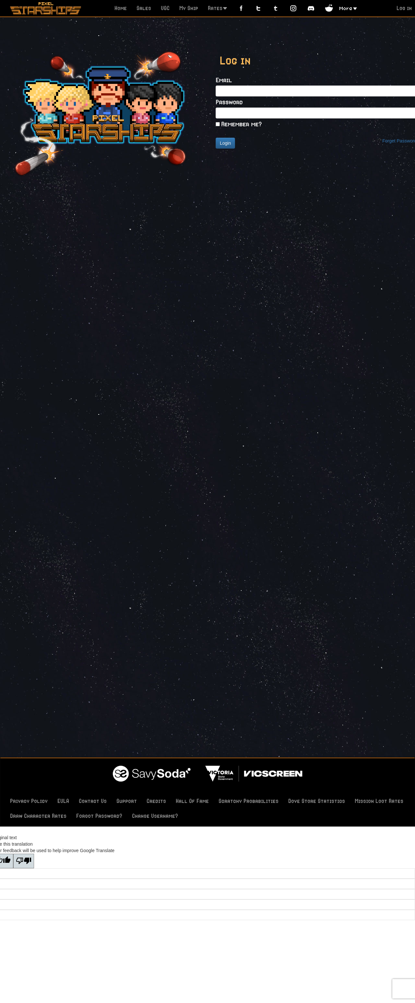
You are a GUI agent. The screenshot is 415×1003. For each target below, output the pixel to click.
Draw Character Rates (38, 816)
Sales (143, 8)
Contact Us (93, 801)
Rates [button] (218, 8)
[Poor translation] (23, 861)
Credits (156, 801)
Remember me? (241, 124)
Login (225, 143)
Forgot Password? (99, 816)
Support (126, 801)
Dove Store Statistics (316, 801)
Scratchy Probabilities (249, 801)
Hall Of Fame (192, 801)
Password (229, 102)
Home (120, 8)
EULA (63, 801)
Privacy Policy (29, 801)
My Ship (188, 8)
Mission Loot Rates (379, 801)
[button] (348, 8)
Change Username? (155, 816)
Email (224, 80)
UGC (165, 8)
